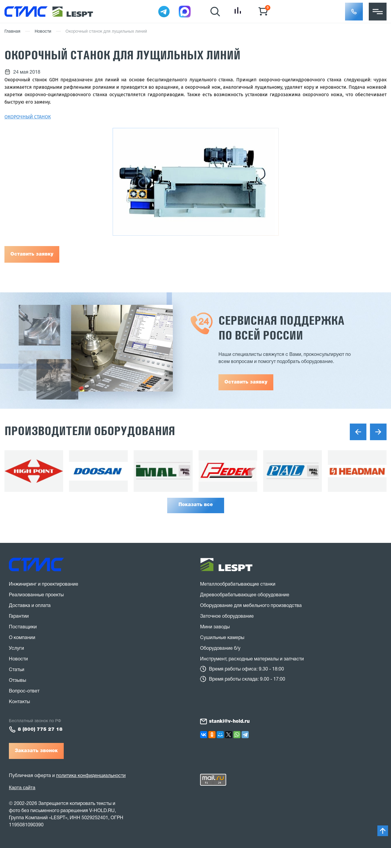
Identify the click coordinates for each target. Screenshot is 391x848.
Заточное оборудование (227, 616)
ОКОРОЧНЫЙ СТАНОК (27, 117)
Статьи (16, 670)
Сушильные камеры (222, 638)
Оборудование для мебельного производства (251, 606)
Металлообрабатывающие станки (237, 584)
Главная (12, 32)
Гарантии (19, 616)
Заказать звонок (36, 751)
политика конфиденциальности (91, 776)
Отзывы (17, 681)
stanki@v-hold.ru (229, 721)
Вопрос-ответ (24, 691)
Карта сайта (22, 787)
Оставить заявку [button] (245, 382)
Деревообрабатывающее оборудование (244, 595)
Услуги (16, 648)
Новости (43, 32)
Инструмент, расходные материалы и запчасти (252, 659)
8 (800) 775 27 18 (40, 729)
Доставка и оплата (30, 606)
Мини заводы (215, 627)
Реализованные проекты (36, 595)
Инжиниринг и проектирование (43, 584)
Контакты (19, 702)
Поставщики (23, 627)
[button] (354, 11)
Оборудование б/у (220, 648)
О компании (22, 638)
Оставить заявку (31, 254)
